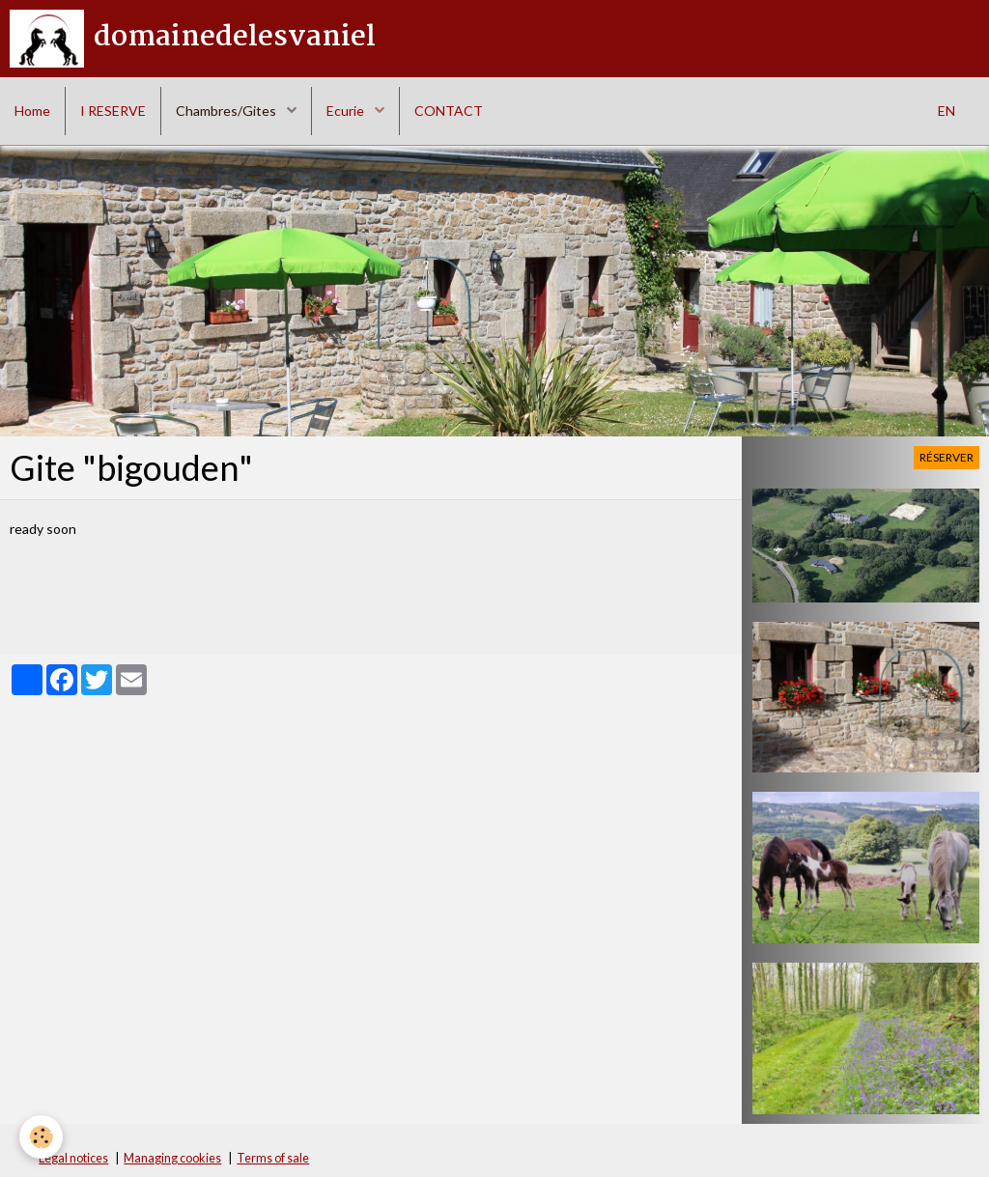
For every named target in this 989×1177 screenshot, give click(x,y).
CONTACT (448, 110)
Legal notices (73, 1158)
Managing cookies (172, 1158)
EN (946, 110)
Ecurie (346, 110)
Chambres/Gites (227, 110)
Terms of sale (273, 1158)
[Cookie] (41, 1137)
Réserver (946, 457)
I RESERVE (113, 110)
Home (32, 110)
